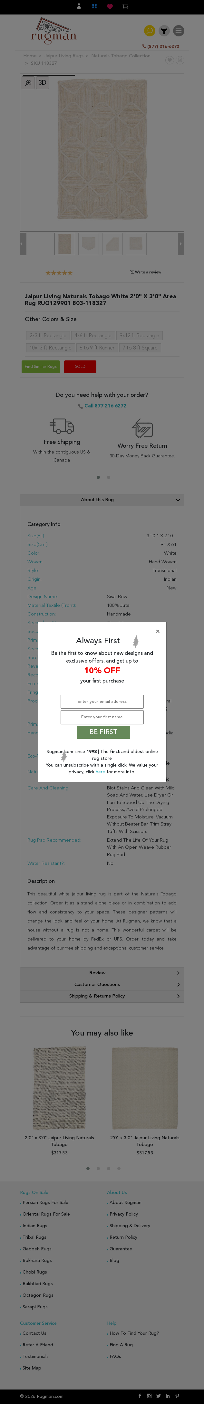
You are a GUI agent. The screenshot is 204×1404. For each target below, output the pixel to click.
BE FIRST (103, 732)
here (101, 772)
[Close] (103, 631)
